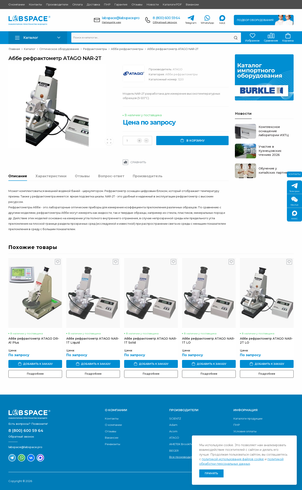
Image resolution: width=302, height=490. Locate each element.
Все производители (183, 457)
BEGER (174, 450)
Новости (153, 4)
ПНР (107, 4)
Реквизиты (112, 444)
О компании (16, 4)
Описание (17, 176)
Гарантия (121, 4)
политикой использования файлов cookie (233, 459)
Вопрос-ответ (111, 176)
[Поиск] (235, 38)
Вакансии (192, 4)
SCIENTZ (175, 418)
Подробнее (35, 373)
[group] (62, 106)
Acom (173, 431)
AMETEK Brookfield (182, 444)
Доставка (93, 4)
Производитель (148, 176)
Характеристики (50, 176)
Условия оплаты (244, 431)
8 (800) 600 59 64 (166, 18)
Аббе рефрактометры (181, 74)
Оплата (77, 4)
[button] (37, 37)
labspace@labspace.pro (120, 18)
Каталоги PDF (172, 4)
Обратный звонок (165, 22)
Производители (57, 4)
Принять (211, 473)
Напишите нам (111, 22)
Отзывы (136, 4)
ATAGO (177, 69)
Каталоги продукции (247, 418)
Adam (173, 424)
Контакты (35, 4)
